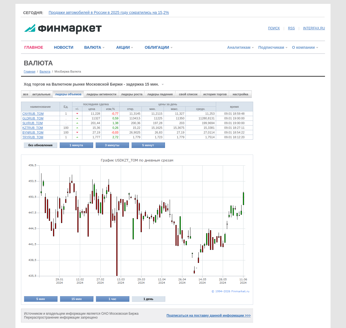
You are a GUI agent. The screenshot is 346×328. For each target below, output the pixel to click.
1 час (112, 299)
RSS (291, 28)
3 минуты (112, 145)
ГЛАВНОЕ (33, 47)
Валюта (45, 71)
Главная (29, 71)
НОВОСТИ (63, 47)
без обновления (40, 145)
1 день (148, 299)
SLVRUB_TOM (32, 123)
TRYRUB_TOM (32, 137)
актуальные (41, 94)
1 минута (76, 145)
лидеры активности (101, 94)
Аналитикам (238, 47)
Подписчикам (271, 47)
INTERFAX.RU (314, 28)
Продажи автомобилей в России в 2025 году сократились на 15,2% (109, 12)
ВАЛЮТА (92, 47)
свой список (188, 94)
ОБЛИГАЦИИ (157, 47)
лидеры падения (160, 94)
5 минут (148, 145)
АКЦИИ (123, 47)
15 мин (77, 299)
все (25, 94)
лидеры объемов (68, 94)
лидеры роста (132, 94)
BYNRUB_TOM (32, 132)
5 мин (40, 299)
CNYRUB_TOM (33, 113)
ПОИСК (274, 28)
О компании (303, 47)
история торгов (215, 94)
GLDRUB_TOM (32, 118)
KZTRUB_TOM (32, 127)
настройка (240, 94)
